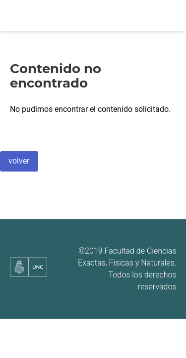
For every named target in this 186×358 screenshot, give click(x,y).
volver (18, 161)
